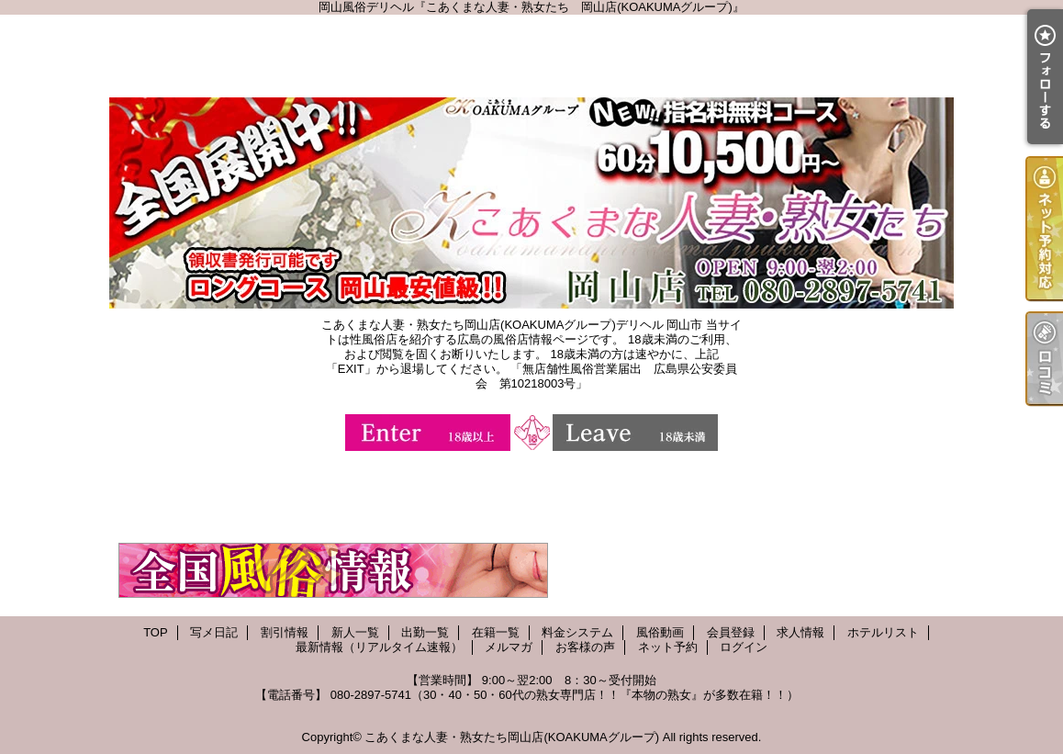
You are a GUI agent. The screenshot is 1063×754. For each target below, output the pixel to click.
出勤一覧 (425, 632)
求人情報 (800, 632)
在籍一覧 (496, 632)
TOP (155, 632)
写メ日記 (214, 632)
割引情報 (284, 632)
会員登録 (731, 632)
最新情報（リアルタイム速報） (379, 647)
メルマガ (508, 647)
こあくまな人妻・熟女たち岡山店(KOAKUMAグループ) (511, 737)
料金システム (577, 632)
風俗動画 (660, 632)
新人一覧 (355, 632)
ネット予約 (668, 647)
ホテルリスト (883, 632)
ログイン (743, 647)
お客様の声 (585, 647)
